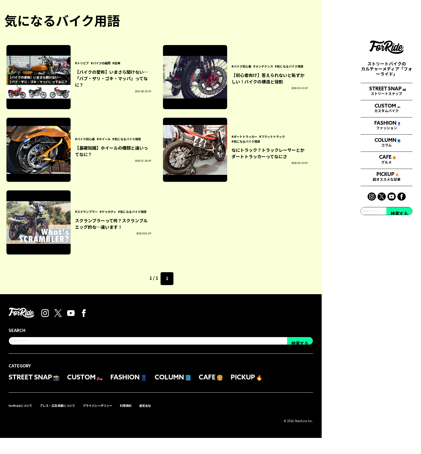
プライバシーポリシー (117, 421)
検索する (399, 310)
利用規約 (150, 421)
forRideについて (23, 421)
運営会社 (173, 421)
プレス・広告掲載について (68, 421)
